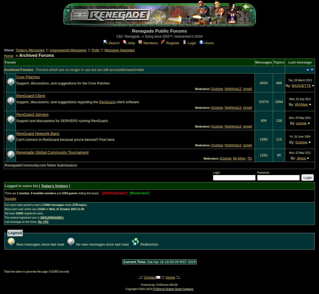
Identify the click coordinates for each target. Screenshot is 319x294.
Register (170, 43)
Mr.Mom (239, 158)
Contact (150, 277)
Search (111, 43)
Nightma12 (233, 89)
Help (129, 43)
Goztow (217, 89)
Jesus (301, 158)
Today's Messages (30, 50)
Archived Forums (18, 70)
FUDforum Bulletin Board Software (173, 289)
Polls (95, 50)
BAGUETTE (301, 86)
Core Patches (28, 77)
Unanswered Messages (68, 50)
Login (189, 43)
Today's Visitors (54, 186)
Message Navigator (120, 50)
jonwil (247, 89)
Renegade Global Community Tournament (52, 152)
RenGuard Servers (32, 114)
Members (148, 43)
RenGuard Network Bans (37, 134)
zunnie (301, 123)
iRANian (301, 104)
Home (206, 43)
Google (10, 199)
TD (249, 158)
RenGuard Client (30, 96)
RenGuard (107, 102)
